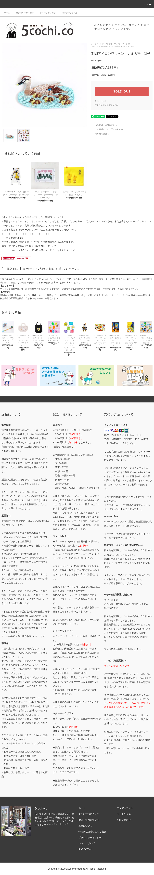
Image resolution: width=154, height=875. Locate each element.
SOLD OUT (122, 91)
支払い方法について (88, 814)
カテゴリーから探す (23, 13)
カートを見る (124, 814)
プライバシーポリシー (90, 837)
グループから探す (46, 13)
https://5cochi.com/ (58, 824)
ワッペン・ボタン (129, 46)
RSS (80, 849)
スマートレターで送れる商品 (109, 46)
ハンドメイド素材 (105, 44)
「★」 (75, 624)
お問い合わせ (124, 820)
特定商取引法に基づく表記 (106, 105)
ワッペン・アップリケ (122, 44)
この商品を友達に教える (104, 125)
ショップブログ (86, 843)
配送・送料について (88, 820)
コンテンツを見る (68, 13)
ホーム (7, 13)
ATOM (88, 849)
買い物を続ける (100, 134)
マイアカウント (125, 808)
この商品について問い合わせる (107, 129)
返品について (100, 101)
